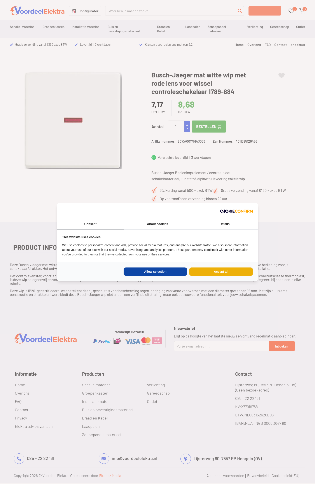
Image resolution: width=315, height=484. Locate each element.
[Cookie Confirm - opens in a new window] (236, 211)
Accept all (221, 271)
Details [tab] (225, 224)
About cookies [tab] (157, 224)
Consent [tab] (90, 224)
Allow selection (155, 271)
